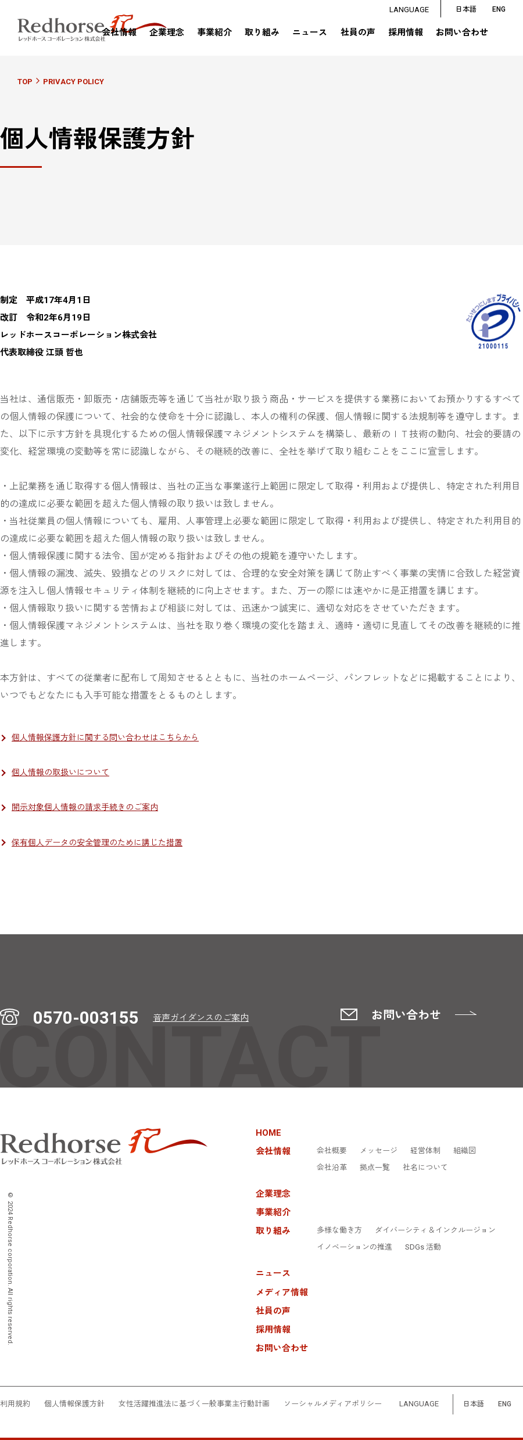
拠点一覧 (375, 1168)
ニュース (309, 33)
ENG (504, 1404)
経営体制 (425, 1151)
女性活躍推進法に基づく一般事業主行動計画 (194, 1404)
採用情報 (405, 33)
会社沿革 (332, 1168)
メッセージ (378, 1151)
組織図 (464, 1151)
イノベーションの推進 (354, 1247)
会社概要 (332, 1151)
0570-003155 (86, 1018)
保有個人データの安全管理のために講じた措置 (97, 842)
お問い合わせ (462, 33)
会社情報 (118, 33)
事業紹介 (214, 33)
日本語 (466, 9)
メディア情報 (282, 1293)
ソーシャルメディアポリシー (333, 1404)
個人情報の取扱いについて (60, 772)
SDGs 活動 (423, 1247)
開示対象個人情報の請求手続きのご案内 (85, 807)
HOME (268, 1133)
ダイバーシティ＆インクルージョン (435, 1230)
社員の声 (357, 33)
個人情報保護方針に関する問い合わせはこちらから (105, 737)
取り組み (262, 33)
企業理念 (166, 33)
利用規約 (15, 1404)
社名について (425, 1168)
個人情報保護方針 (74, 1404)
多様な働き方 (339, 1230)
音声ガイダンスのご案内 (201, 1018)
